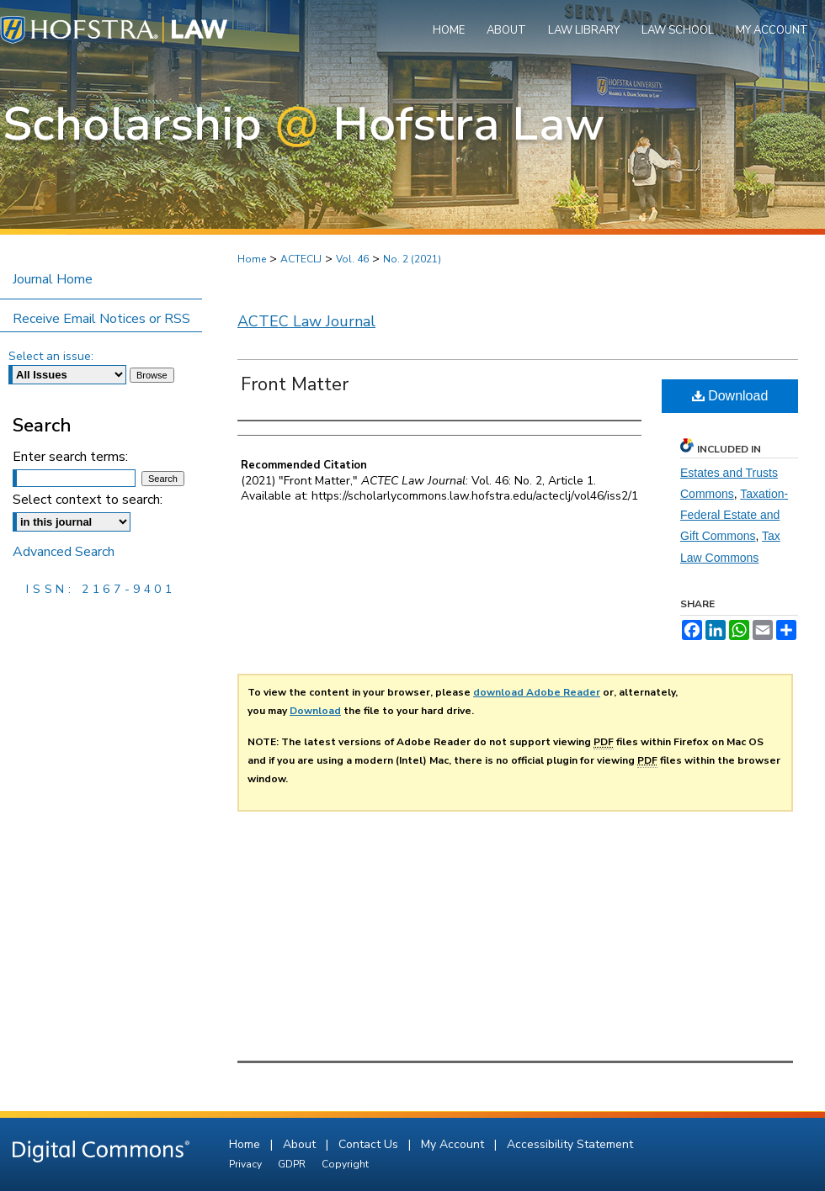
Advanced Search (63, 552)
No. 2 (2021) (412, 259)
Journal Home (53, 279)
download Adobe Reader (536, 692)
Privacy (246, 1164)
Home (251, 259)
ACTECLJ (301, 259)
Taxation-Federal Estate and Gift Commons (734, 515)
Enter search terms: (70, 456)
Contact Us (370, 1144)
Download (730, 396)
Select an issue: (50, 356)
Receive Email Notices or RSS (101, 319)
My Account (454, 1144)
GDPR (293, 1164)
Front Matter (295, 384)
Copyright (345, 1164)
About (301, 1144)
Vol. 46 (352, 259)
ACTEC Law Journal (306, 321)
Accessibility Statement (570, 1144)
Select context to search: (87, 499)
